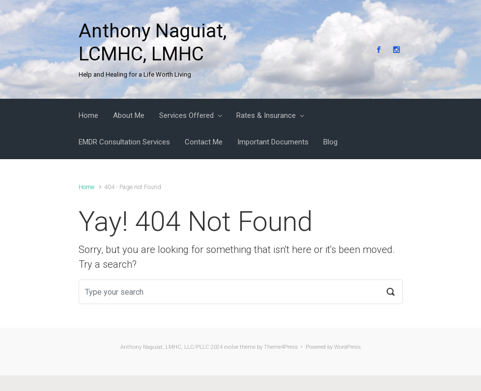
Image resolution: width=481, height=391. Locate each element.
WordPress (347, 347)
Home (86, 187)
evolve (231, 347)
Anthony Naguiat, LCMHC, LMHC (152, 42)
